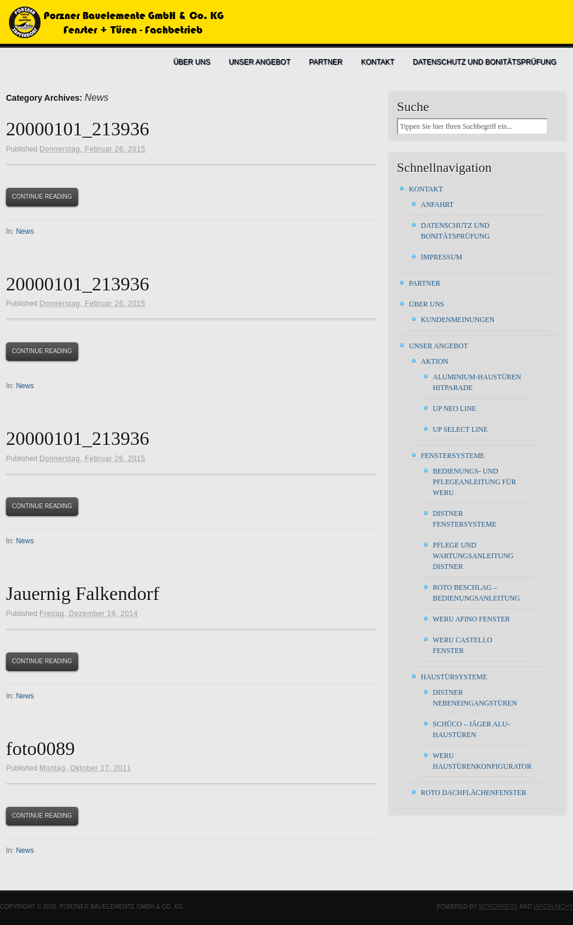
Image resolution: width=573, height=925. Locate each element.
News (25, 231)
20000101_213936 (77, 129)
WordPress (498, 907)
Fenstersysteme (453, 455)
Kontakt (378, 62)
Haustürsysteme (454, 677)
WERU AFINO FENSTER (471, 619)
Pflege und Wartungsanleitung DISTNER (473, 556)
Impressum (441, 257)
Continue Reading (42, 196)
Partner (326, 62)
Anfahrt (437, 204)
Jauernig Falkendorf (82, 593)
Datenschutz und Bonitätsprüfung (484, 62)
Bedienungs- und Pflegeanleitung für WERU (474, 482)
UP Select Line (460, 429)
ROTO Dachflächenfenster (473, 792)
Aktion (434, 361)
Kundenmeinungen (457, 319)
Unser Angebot (259, 62)
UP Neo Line (454, 408)
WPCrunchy (553, 907)
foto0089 (40, 748)
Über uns (191, 62)
